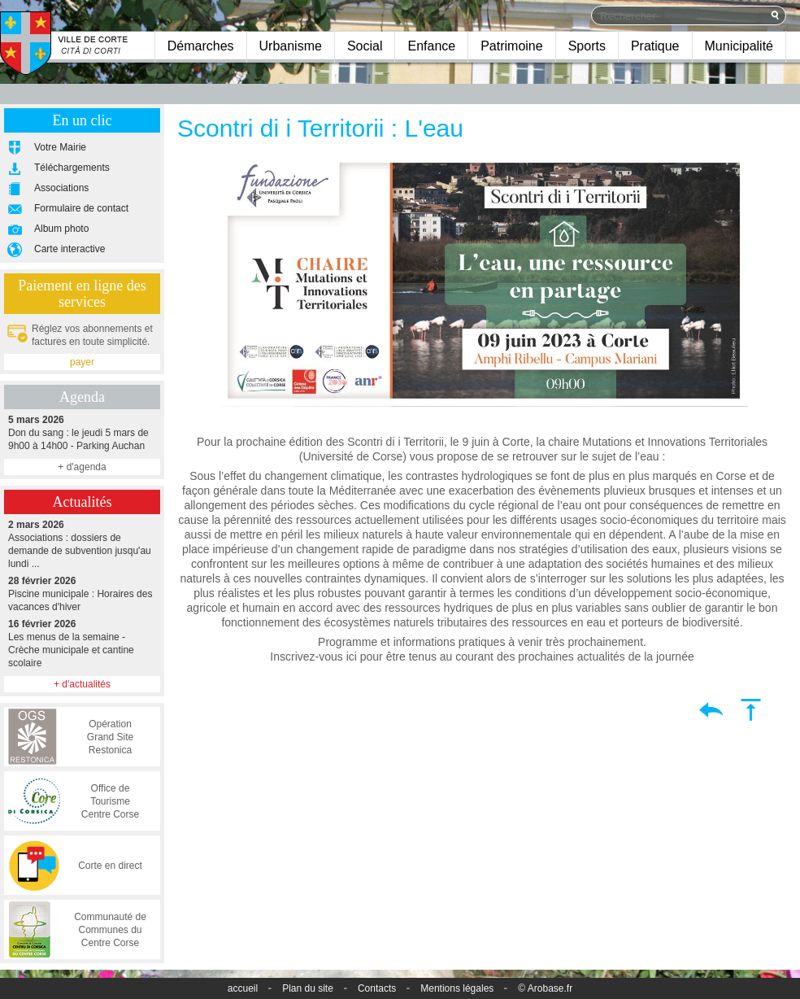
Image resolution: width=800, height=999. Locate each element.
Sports (587, 46)
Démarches (200, 46)
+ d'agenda (82, 467)
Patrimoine (511, 46)
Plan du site (307, 988)
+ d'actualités (82, 684)
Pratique (655, 46)
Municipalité (739, 46)
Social (365, 46)
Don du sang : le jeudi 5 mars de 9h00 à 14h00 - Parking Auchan (82, 432)
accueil (243, 988)
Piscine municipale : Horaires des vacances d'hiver (82, 593)
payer (82, 362)
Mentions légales (456, 988)
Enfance (431, 46)
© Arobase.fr (545, 988)
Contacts (377, 988)
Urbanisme (290, 46)
